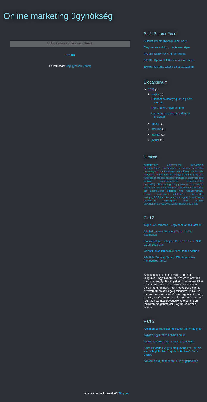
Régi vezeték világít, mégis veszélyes (167, 47)
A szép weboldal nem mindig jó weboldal (169, 341)
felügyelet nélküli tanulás (158, 174)
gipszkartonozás (169, 181)
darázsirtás (197, 171)
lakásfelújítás (157, 190)
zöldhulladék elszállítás (185, 203)
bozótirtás (197, 168)
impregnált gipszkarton (176, 184)
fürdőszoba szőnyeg (186, 177)
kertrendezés (185, 187)
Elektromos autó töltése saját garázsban (169, 66)
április (156, 123)
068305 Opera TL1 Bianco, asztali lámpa (169, 60)
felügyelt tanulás (182, 174)
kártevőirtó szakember (164, 187)
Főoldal (69, 55)
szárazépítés (169, 200)
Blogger (124, 393)
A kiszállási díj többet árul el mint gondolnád (171, 361)
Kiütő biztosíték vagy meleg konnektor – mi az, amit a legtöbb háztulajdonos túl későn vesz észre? (173, 351)
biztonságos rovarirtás (176, 168)
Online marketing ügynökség (58, 16)
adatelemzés (151, 164)
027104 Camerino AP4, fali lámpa (165, 53)
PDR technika (161, 197)
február (156, 134)
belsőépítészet (152, 168)
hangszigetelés (195, 181)
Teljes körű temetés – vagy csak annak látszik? (173, 225)
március (157, 129)
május (156, 94)
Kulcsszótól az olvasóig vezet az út (165, 41)
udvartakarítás (152, 203)
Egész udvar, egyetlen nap (167, 107)
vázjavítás (166, 203)
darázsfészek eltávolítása (174, 171)
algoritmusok (174, 164)
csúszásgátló (151, 171)
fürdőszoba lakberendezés (159, 177)
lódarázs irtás (174, 190)
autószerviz (197, 164)
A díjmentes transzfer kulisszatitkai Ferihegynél (173, 328)
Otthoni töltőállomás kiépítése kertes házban (171, 250)
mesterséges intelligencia (170, 193)
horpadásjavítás (153, 184)
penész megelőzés (180, 197)
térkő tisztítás (193, 200)
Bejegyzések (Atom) (78, 66)
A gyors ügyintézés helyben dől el (164, 335)
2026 (151, 89)
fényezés (198, 174)
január (156, 140)
